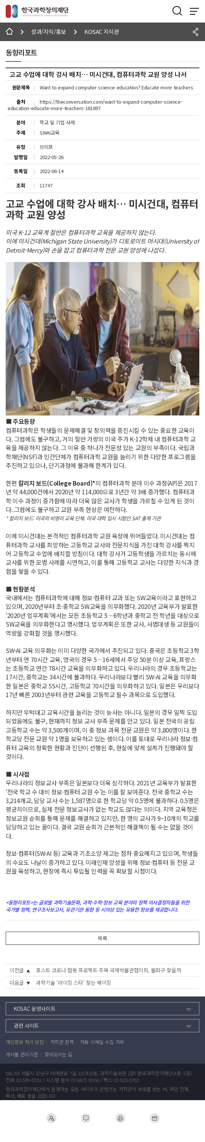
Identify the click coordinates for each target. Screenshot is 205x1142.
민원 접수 (85, 1118)
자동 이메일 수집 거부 (102, 1042)
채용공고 (51, 1118)
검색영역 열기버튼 (177, 11)
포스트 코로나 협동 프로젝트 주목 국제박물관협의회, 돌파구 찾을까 (108, 970)
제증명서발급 (120, 1118)
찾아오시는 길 (58, 1054)
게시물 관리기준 (22, 1054)
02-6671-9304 (85, 1080)
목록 (102, 938)
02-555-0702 (126, 1080)
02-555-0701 (28, 1080)
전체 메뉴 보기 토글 (194, 11)
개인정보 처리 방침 (25, 1042)
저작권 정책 (62, 1042)
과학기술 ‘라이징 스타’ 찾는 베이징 (73, 982)
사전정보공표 (154, 1118)
